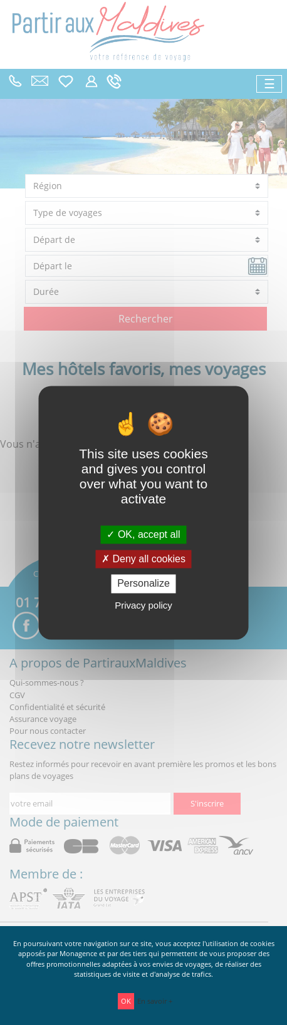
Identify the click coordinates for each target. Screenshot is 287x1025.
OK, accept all (143, 534)
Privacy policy (143, 605)
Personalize (143, 584)
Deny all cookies (143, 559)
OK (126, 1001)
